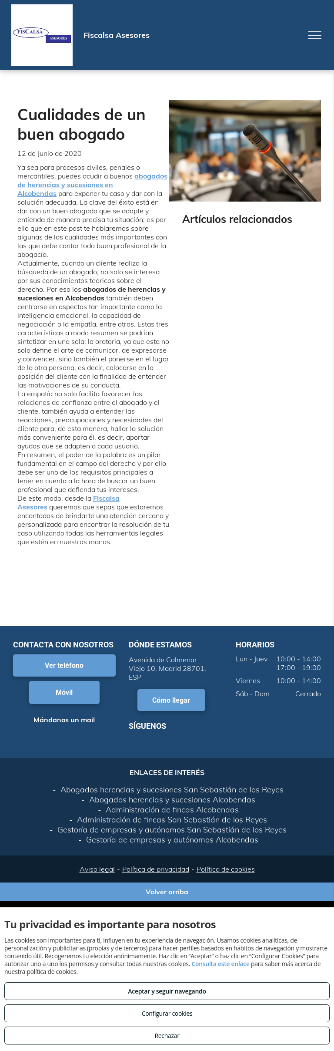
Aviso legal (97, 869)
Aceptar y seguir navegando (167, 991)
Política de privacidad (155, 869)
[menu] (315, 35)
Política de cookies (226, 869)
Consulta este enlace (220, 964)
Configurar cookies (167, 1013)
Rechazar (166, 1035)
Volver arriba (167, 891)
